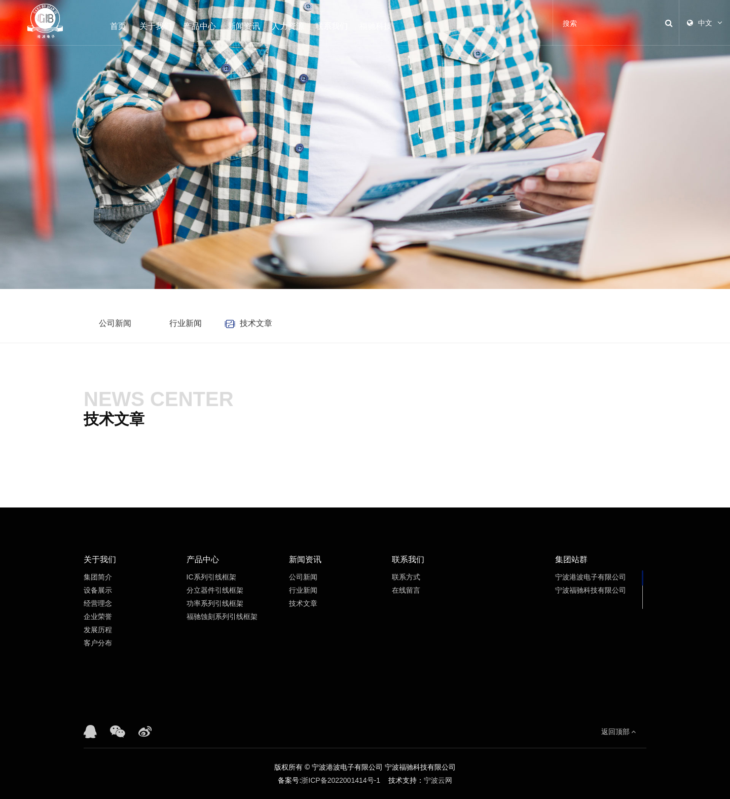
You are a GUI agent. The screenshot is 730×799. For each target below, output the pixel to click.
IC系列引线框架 (211, 577)
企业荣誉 (98, 616)
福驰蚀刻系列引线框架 (222, 616)
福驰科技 (375, 26)
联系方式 (406, 577)
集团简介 (98, 577)
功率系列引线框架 (215, 603)
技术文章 (256, 323)
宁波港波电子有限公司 (590, 577)
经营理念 (98, 603)
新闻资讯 (244, 26)
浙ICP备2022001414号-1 (340, 780)
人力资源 (288, 26)
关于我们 (155, 26)
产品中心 (200, 26)
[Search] (605, 23)
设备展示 (98, 590)
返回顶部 (618, 732)
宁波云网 (438, 780)
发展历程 (98, 630)
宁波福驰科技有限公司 (590, 590)
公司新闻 (115, 323)
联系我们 (331, 26)
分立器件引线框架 (215, 590)
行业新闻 (185, 323)
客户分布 (98, 643)
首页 (118, 26)
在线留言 (406, 590)
